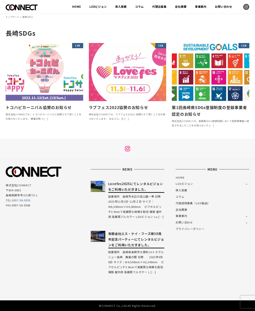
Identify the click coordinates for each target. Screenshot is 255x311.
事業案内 (181, 216)
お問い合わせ (184, 222)
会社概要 (181, 210)
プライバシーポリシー (190, 229)
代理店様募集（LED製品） (193, 203)
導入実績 (181, 190)
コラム (180, 197)
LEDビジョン (184, 184)
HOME (180, 177)
